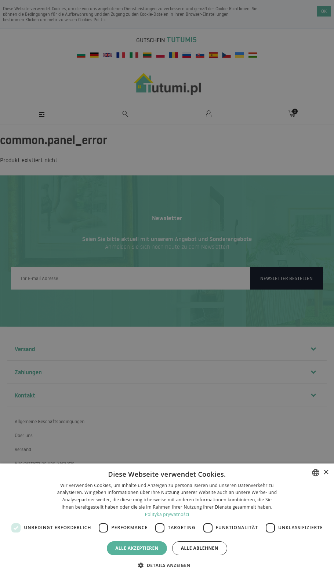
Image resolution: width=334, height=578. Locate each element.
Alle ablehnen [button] (199, 548)
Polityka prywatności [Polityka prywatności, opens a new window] (167, 514)
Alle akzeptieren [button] (137, 548)
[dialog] (167, 521)
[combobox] (315, 472)
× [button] (325, 472)
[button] (167, 565)
